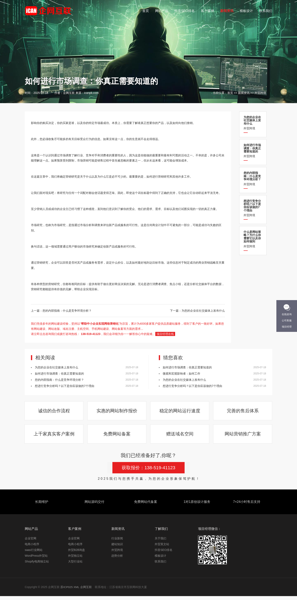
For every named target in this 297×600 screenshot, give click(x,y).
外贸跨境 (260, 92)
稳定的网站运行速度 (180, 412)
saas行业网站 (33, 553)
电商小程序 (32, 548)
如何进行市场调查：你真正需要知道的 (59, 373)
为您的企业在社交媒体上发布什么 (203, 310)
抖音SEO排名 (184, 11)
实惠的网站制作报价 (117, 412)
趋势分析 (117, 559)
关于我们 (160, 542)
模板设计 (246, 11)
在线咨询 (287, 314)
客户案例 (207, 11)
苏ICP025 (66, 591)
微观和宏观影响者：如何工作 (181, 373)
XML (77, 591)
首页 (145, 11)
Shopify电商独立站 (37, 565)
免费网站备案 (117, 437)
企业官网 (30, 542)
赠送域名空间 (180, 437)
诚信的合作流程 (54, 412)
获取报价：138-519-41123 (148, 471)
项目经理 (287, 326)
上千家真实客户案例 (54, 437)
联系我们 (265, 11)
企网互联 (86, 591)
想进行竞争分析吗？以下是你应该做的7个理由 (64, 386)
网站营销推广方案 (243, 437)
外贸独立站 (75, 559)
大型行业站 (75, 565)
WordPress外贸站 (36, 559)
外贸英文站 (162, 548)
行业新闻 (117, 542)
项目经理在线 (165, 334)
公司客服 (287, 320)
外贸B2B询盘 (76, 553)
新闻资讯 (226, 11)
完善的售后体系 (243, 412)
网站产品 (161, 11)
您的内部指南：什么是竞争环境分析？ (67, 310)
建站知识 (117, 548)
